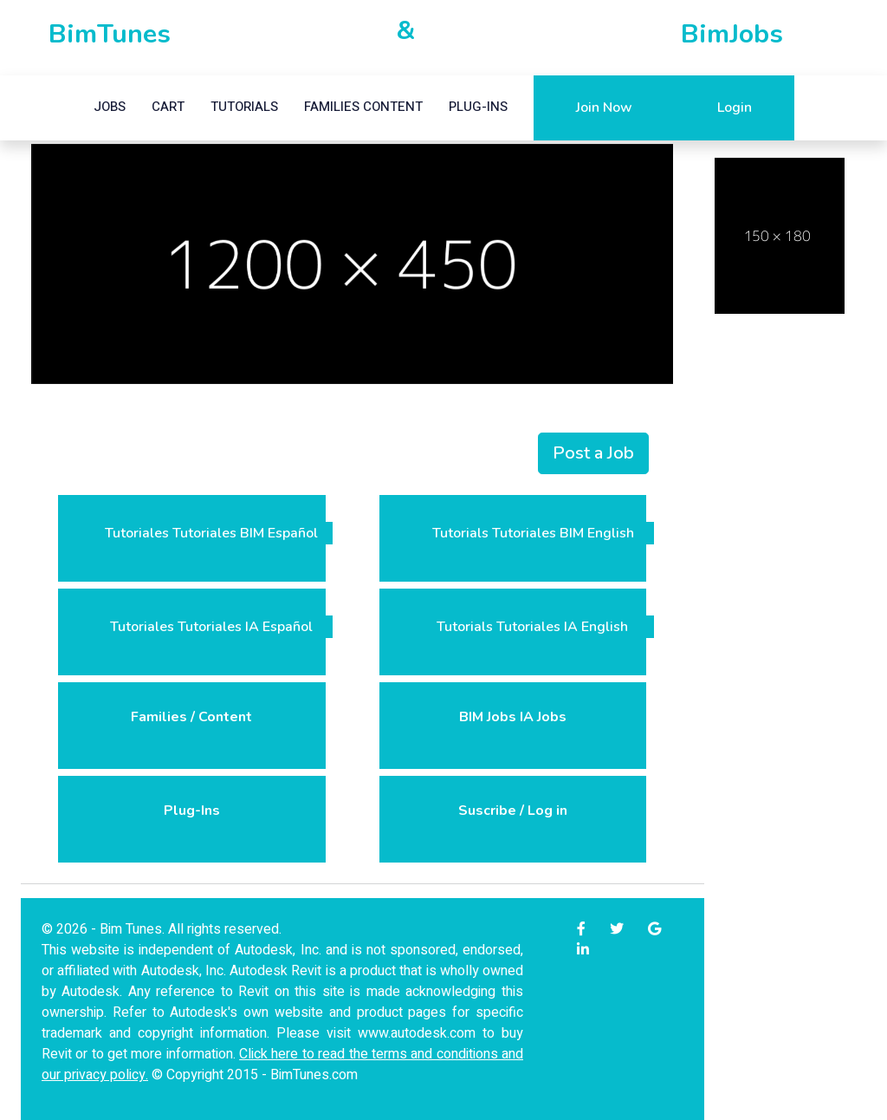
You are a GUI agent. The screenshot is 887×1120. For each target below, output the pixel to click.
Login (734, 107)
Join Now (604, 107)
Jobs (110, 106)
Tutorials (244, 106)
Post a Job (593, 453)
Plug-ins (478, 106)
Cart (168, 106)
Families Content (363, 106)
